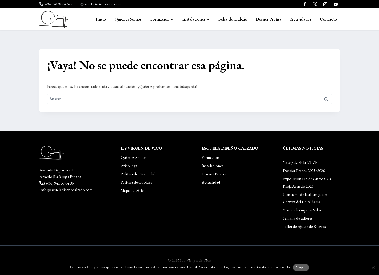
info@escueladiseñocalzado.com (98, 4)
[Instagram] (325, 4)
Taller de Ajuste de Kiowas (304, 226)
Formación (210, 157)
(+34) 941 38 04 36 (57, 4)
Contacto (328, 19)
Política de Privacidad (138, 174)
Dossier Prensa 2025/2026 (304, 170)
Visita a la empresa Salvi (302, 210)
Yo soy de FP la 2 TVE (300, 162)
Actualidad (211, 182)
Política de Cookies (136, 182)
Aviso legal (129, 165)
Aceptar (301, 267)
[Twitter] (315, 4)
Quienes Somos (128, 19)
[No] (373, 267)
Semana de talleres (298, 218)
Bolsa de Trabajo (232, 19)
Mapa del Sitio (132, 190)
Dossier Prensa (268, 19)
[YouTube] (335, 4)
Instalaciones (212, 165)
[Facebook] (305, 4)
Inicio (101, 19)
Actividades (300, 19)
